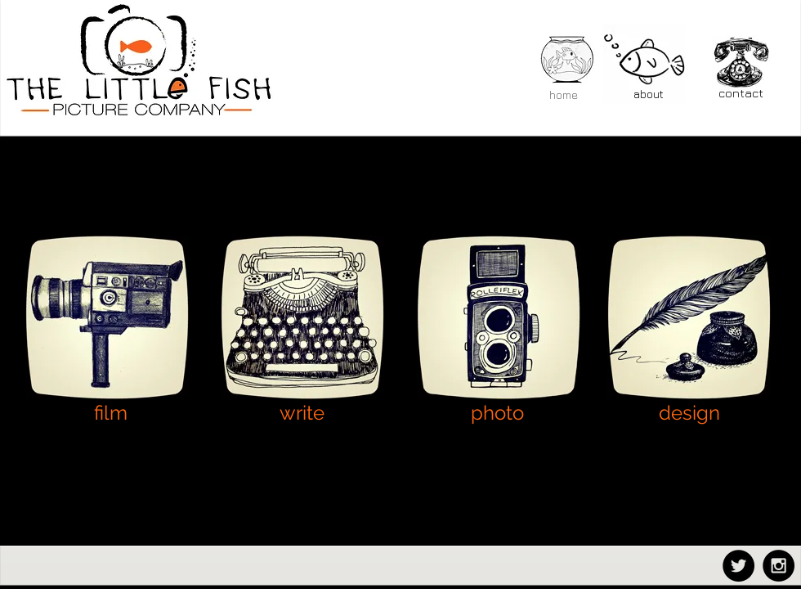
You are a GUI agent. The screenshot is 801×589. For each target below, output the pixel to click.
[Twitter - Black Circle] (738, 566)
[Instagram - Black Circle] (778, 566)
